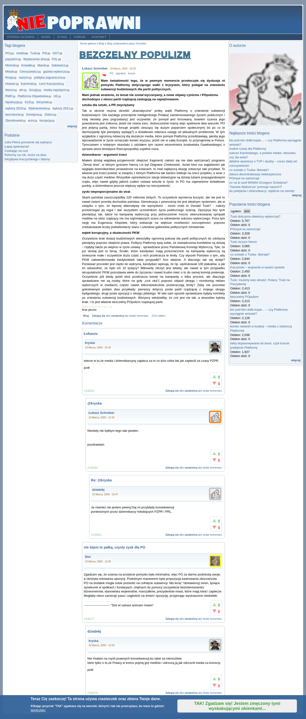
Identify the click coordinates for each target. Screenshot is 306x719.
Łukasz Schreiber (95, 68)
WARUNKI (38, 710)
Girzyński (42, 102)
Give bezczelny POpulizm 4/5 (104, 307)
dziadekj (98, 489)
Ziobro (48, 114)
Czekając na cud (16, 151)
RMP (8, 96)
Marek (41, 65)
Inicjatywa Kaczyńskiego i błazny (27, 159)
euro (31, 120)
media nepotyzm (55, 90)
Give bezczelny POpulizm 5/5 (110, 307)
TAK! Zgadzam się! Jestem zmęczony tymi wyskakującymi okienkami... (237, 706)
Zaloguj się (98, 315)
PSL (55, 59)
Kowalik (26, 65)
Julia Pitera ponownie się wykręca (28, 142)
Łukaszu (91, 334)
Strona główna (20, 37)
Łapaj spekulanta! (17, 146)
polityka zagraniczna (48, 77)
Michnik (10, 65)
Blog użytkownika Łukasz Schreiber (127, 43)
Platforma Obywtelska (33, 96)
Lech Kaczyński (50, 83)
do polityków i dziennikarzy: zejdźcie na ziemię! (262, 191)
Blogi (101, 43)
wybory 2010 (14, 108)
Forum (79, 37)
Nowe (46, 37)
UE (55, 96)
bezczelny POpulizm (244, 296)
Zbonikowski (13, 120)
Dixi (88, 557)
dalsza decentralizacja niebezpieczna (255, 174)
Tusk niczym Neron (243, 242)
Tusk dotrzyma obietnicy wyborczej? (255, 216)
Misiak (9, 71)
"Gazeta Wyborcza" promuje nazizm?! (255, 187)
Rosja (9, 77)
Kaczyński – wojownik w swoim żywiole (257, 267)
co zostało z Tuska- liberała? (249, 170)
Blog (86, 315)
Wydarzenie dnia (35, 59)
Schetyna (32, 114)
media (20, 53)
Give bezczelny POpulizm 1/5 (85, 307)
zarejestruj (117, 315)
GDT (55, 53)
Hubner (10, 83)
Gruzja (33, 90)
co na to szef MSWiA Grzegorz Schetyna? (258, 182)
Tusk (33, 53)
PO (7, 53)
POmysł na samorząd (244, 178)
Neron (9, 90)
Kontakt (99, 37)
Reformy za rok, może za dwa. (26, 155)
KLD (28, 102)
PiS (44, 53)
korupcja (45, 120)
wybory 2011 (61, 108)
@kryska (94, 403)
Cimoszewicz (29, 71)
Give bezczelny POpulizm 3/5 (98, 307)
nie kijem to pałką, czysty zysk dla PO (114, 547)
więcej (72, 126)
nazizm (24, 77)
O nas (62, 37)
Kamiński (27, 83)
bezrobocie (13, 114)
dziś (247, 211)
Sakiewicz (58, 65)
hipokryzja (12, 102)
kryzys (131, 73)
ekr (21, 90)
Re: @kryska (101, 480)
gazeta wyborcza (54, 71)
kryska (90, 343)
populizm (11, 59)
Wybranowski (37, 108)
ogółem (236, 211)
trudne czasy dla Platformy (247, 148)
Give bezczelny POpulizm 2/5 (92, 307)
